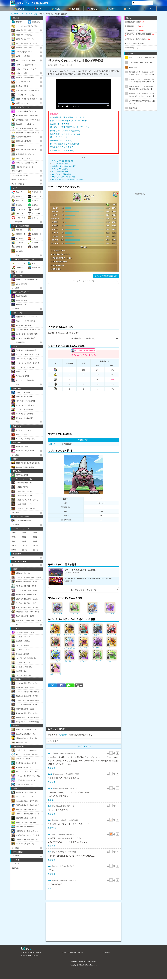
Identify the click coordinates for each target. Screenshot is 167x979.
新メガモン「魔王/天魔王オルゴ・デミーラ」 (70, 127)
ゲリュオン (111, 648)
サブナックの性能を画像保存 (106, 276)
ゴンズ (55, 648)
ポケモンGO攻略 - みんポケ (29, 956)
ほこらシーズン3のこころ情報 (63, 177)
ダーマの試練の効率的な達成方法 (64, 143)
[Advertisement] (83, 304)
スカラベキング (55, 661)
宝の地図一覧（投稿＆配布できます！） (67, 117)
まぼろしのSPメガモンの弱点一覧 (65, 130)
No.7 (49, 834)
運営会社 (82, 961)
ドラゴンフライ (110, 613)
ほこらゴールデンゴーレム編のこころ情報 (67, 179)
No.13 (50, 753)
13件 (70, 65)
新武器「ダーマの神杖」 (60, 124)
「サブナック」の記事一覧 (83, 589)
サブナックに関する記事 (61, 174)
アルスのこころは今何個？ (61, 147)
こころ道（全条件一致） (60, 163)
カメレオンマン (69, 661)
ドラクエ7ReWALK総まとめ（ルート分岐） (69, 120)
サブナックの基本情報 (60, 171)
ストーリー (53, 444)
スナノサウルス (83, 661)
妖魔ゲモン (97, 635)
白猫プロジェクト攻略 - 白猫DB (31, 952)
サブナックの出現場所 (60, 169)
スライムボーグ (111, 635)
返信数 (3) (52, 828)
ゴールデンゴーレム (69, 635)
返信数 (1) (52, 799)
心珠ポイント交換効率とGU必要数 (64, 166)
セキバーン (111, 661)
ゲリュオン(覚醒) (55, 635)
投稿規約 (63, 734)
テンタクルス (83, 635)
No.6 (49, 852)
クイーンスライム (69, 648)
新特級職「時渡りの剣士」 (61, 140)
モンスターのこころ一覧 (83, 281)
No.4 (49, 880)
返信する (51, 767)
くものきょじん (92, 613)
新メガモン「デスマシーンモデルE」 (66, 133)
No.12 (50, 774)
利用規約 (74, 961)
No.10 (50, 788)
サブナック (74, 613)
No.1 (49, 820)
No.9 (49, 806)
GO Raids (107, 952)
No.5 (49, 866)
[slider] (83, 103)
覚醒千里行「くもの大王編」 (62, 150)
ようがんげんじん (83, 648)
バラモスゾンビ (97, 648)
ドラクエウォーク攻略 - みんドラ (32, 3)
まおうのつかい (57, 613)
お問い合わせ (92, 961)
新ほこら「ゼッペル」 (59, 137)
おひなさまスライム (55, 674)
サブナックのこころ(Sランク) (62, 161)
